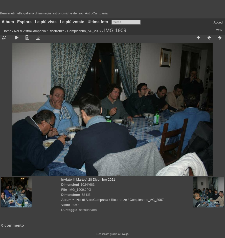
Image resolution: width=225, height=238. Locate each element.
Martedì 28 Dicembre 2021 (95, 179)
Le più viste (46, 22)
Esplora (24, 22)
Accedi (218, 22)
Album (8, 22)
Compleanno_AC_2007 (84, 31)
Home (7, 31)
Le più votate (72, 22)
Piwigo (124, 233)
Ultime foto (97, 22)
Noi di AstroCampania (30, 31)
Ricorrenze (56, 31)
